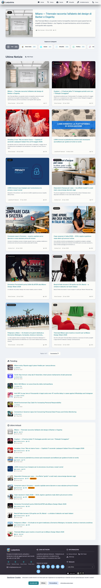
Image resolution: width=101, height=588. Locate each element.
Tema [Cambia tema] (95, 2)
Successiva (54, 353)
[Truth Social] (38, 571)
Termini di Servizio (52, 580)
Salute (59, 2)
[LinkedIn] (58, 566)
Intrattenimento (83, 2)
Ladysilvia (13, 550)
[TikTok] (53, 566)
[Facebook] (38, 566)
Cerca (50, 2)
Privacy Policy (42, 580)
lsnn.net (71, 573)
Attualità (70, 2)
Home (40, 2)
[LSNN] (62, 566)
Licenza (60, 580)
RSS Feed (29, 57)
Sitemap (70, 557)
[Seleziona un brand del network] (80, 567)
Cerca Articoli (72, 554)
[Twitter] (48, 566)
